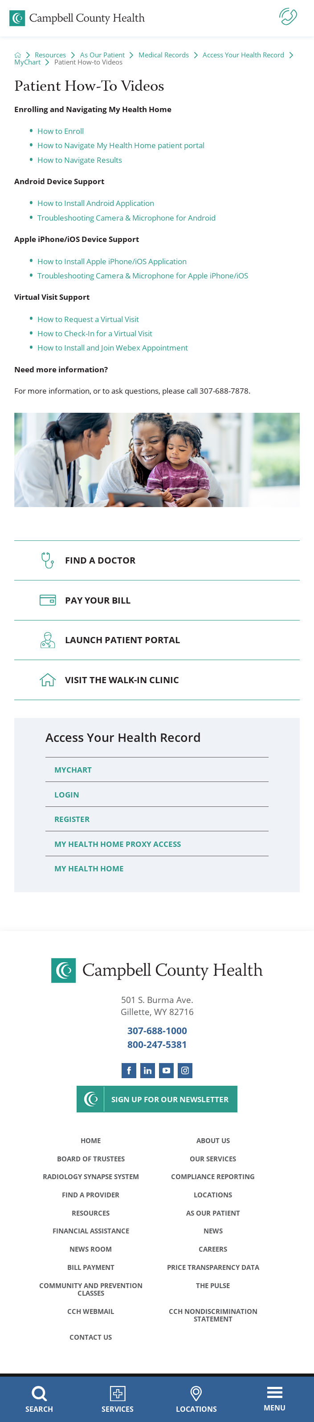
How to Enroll (60, 130)
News (213, 1232)
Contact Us (90, 1340)
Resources (50, 55)
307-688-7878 (224, 390)
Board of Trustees (91, 1158)
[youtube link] (166, 1070)
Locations (213, 1195)
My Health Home (89, 868)
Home (91, 1140)
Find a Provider (90, 1195)
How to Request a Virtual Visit (88, 319)
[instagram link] (185, 1070)
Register (72, 819)
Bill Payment (90, 1269)
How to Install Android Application (95, 202)
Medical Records (164, 55)
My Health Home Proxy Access (117, 843)
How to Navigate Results (79, 159)
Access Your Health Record (243, 55)
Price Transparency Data (213, 1269)
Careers (213, 1250)
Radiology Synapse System (91, 1177)
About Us (213, 1140)
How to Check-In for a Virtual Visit (94, 333)
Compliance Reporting (213, 1177)
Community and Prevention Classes (91, 1291)
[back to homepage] (17, 55)
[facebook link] (129, 1070)
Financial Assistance (91, 1232)
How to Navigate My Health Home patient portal (120, 145)
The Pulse (213, 1287)
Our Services (213, 1158)
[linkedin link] (147, 1070)
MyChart (27, 62)
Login (66, 794)
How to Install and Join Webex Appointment (112, 347)
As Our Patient (102, 55)
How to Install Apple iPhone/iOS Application (112, 261)
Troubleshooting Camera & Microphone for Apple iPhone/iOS (142, 275)
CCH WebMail (90, 1313)
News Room (90, 1250)
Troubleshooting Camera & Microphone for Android (126, 217)
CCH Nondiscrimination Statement (213, 1317)
